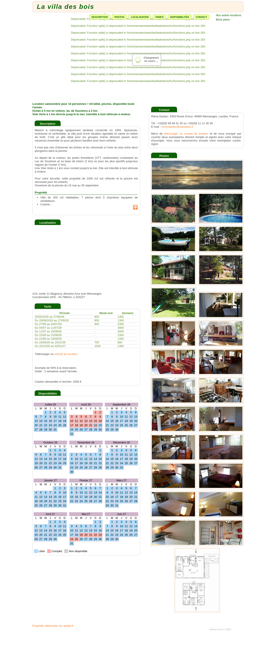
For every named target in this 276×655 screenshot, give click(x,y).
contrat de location (65, 354)
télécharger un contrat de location (186, 133)
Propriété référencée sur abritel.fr (53, 625)
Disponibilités (179, 17)
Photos (119, 17)
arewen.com (215, 629)
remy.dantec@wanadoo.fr (177, 126)
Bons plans (223, 19)
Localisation (140, 17)
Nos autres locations (228, 15)
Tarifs (159, 17)
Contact (201, 17)
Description (100, 17)
